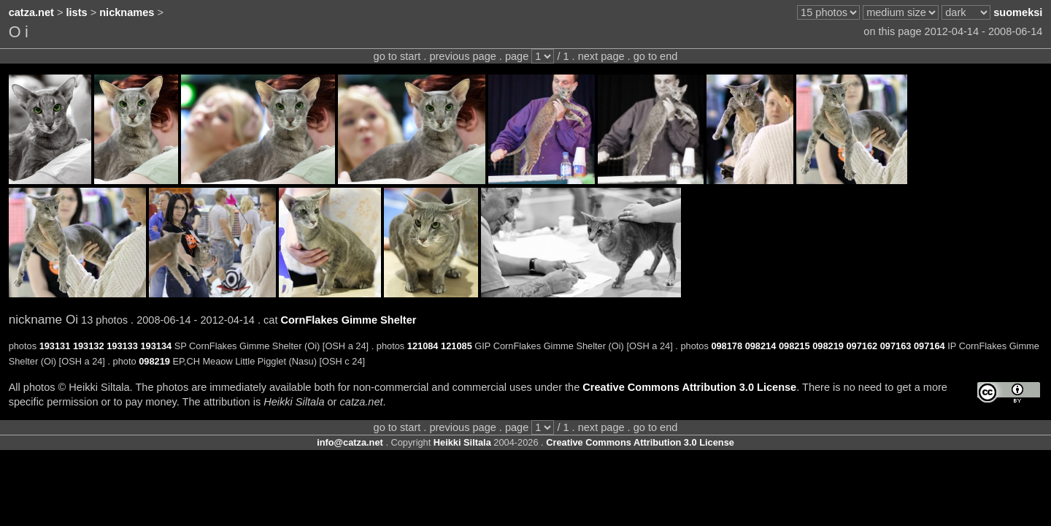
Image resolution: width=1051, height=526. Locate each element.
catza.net (31, 12)
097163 (896, 345)
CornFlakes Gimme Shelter (348, 320)
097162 (861, 345)
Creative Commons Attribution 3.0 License (689, 387)
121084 (423, 345)
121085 (456, 345)
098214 (761, 345)
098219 (828, 345)
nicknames (126, 12)
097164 (929, 345)
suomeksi (1017, 12)
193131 (55, 345)
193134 (156, 345)
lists (77, 12)
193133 (122, 345)
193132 (88, 345)
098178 (726, 345)
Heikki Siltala (462, 442)
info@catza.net (350, 442)
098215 (794, 345)
